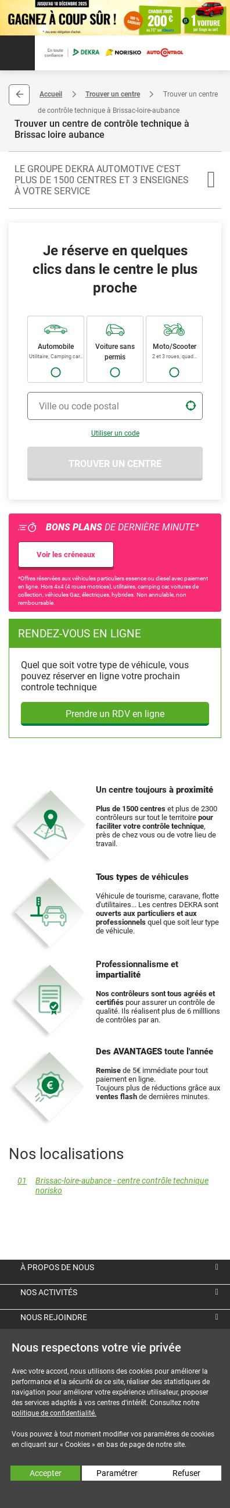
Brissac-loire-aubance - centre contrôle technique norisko (109, 1186)
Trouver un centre (112, 94)
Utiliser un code (115, 433)
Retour (19, 94)
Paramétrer (117, 1473)
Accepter (46, 1473)
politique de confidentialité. (54, 1413)
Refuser (186, 1473)
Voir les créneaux (66, 554)
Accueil (50, 94)
